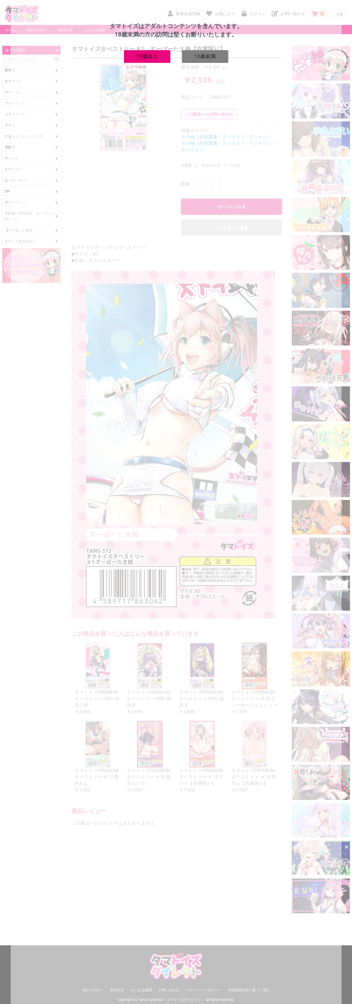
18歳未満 (205, 56)
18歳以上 (147, 56)
